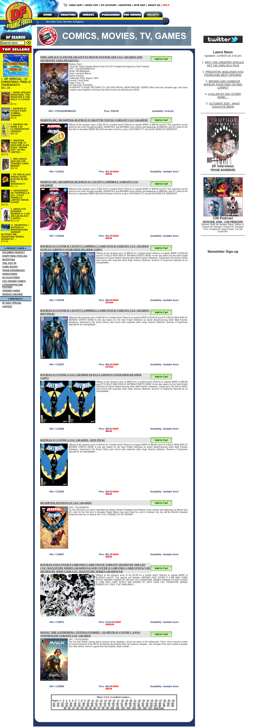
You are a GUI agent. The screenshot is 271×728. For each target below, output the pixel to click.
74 (113, 706)
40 (92, 703)
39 (88, 703)
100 (112, 708)
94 (86, 708)
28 (165, 700)
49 (130, 703)
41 (96, 703)
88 (172, 706)
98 (103, 708)
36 (75, 703)
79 (134, 706)
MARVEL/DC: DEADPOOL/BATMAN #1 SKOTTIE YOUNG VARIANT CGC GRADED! (94, 120)
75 (117, 706)
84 (156, 706)
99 (107, 708)
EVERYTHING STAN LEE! (15, 256)
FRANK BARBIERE (223, 169)
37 (79, 703)
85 (160, 706)
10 (88, 700)
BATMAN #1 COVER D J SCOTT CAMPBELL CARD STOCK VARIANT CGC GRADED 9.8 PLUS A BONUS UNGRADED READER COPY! (94, 247)
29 (169, 700)
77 (126, 706)
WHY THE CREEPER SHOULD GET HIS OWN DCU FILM (224, 64)
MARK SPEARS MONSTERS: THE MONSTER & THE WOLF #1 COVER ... (20, 97)
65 (75, 706)
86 (164, 706)
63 (66, 706)
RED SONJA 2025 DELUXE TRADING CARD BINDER (20, 162)
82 (147, 706)
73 (109, 706)
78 (130, 706)
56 (160, 703)
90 (69, 708)
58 (168, 703)
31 (54, 703)
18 (122, 700)
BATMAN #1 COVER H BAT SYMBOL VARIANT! (18, 112)
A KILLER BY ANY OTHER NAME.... (224, 95)
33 (62, 703)
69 (92, 706)
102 (123, 708)
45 (113, 703)
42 (100, 703)
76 (121, 706)
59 (172, 703)
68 (88, 706)
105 (139, 708)
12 (97, 700)
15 (110, 700)
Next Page (159, 708)
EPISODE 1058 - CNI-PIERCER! (223, 221)
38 (83, 703)
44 (109, 703)
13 (101, 700)
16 (114, 700)
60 (54, 706)
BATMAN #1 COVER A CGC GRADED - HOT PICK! (72, 440)
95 (90, 708)
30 (173, 700)
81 (143, 706)
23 (143, 700)
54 (151, 703)
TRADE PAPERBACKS (13, 270)
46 (117, 703)
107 (150, 708)
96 (95, 708)
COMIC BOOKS (10, 267)
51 (138, 703)
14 (105, 700)
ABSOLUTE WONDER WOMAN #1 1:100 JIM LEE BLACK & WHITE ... (20, 214)
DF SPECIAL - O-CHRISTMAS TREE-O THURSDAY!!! (16, 82)
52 (143, 703)
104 (134, 708)
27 (160, 700)
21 (135, 700)
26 (156, 700)
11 (93, 700)
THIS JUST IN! (9, 263)
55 (156, 703)
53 (147, 703)
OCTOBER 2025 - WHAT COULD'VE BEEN (224, 105)
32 (58, 703)
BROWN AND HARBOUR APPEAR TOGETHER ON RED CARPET (223, 84)
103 (128, 708)
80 (138, 706)
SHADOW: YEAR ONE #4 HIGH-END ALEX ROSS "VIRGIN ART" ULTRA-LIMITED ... (20, 146)
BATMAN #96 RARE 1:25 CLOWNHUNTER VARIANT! (20, 128)
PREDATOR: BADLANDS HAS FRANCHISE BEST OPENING (223, 73)
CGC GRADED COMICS (14, 281)
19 (127, 700)
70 (96, 706)
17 (118, 700)
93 (82, 708)
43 (105, 703)
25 (152, 700)
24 (148, 700)
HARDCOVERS (9, 274)
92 (77, 708)
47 (121, 703)
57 (164, 703)
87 (168, 706)
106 (145, 708)
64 (71, 706)
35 (71, 703)
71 (100, 706)
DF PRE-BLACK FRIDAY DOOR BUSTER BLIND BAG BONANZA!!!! (21, 179)
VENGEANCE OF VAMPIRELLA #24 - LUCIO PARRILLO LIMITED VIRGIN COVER (20, 196)
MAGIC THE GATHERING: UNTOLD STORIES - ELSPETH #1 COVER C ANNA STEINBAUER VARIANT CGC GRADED (90, 634)
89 (65, 708)
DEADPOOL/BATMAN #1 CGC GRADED (65, 502)
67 (83, 706)
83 (151, 706)
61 (58, 706)
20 (131, 700)
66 (79, 706)
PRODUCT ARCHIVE (12, 294)
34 (66, 703)
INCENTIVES (8, 259)
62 (62, 706)
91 (73, 708)
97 (99, 708)
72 (105, 706)
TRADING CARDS (11, 291)
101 (117, 708)
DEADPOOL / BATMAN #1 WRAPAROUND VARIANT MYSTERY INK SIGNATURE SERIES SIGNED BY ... (15, 232)
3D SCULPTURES (11, 277)
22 (139, 700)
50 (134, 703)
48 (126, 703)
